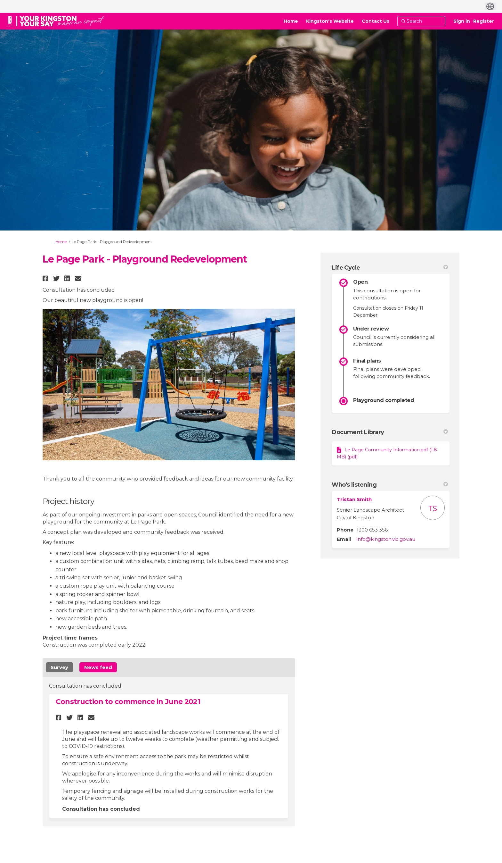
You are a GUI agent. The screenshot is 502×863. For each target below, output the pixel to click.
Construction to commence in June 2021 (128, 701)
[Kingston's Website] (329, 21)
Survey (59, 667)
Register (483, 21)
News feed (98, 667)
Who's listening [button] (390, 484)
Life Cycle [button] (390, 267)
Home (61, 241)
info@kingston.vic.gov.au (386, 539)
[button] (46, 278)
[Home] (291, 21)
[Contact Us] (375, 21)
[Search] (421, 21)
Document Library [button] (390, 432)
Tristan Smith (354, 499)
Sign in (461, 21)
